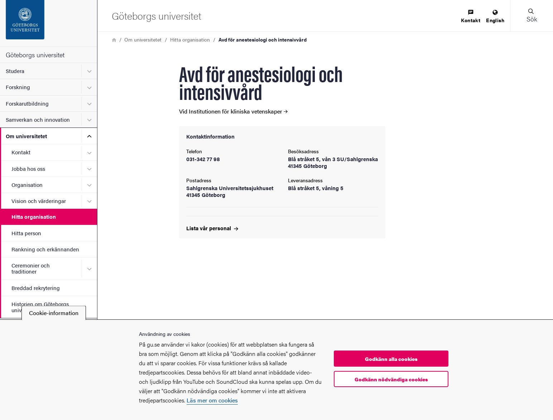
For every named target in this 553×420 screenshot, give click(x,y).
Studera (15, 70)
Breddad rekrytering (35, 287)
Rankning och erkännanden (45, 249)
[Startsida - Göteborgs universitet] (48, 23)
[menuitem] (470, 16)
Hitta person (26, 233)
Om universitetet (26, 136)
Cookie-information (53, 313)
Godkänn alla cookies (391, 358)
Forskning (18, 87)
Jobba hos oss (28, 168)
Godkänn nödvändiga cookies (391, 379)
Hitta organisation (33, 216)
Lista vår (212, 228)
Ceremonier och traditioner (30, 268)
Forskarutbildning (27, 103)
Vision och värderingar (38, 200)
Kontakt (20, 152)
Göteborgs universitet (35, 54)
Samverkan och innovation (38, 119)
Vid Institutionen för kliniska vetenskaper (233, 111)
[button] (531, 16)
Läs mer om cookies (212, 400)
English (495, 17)
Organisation (27, 184)
